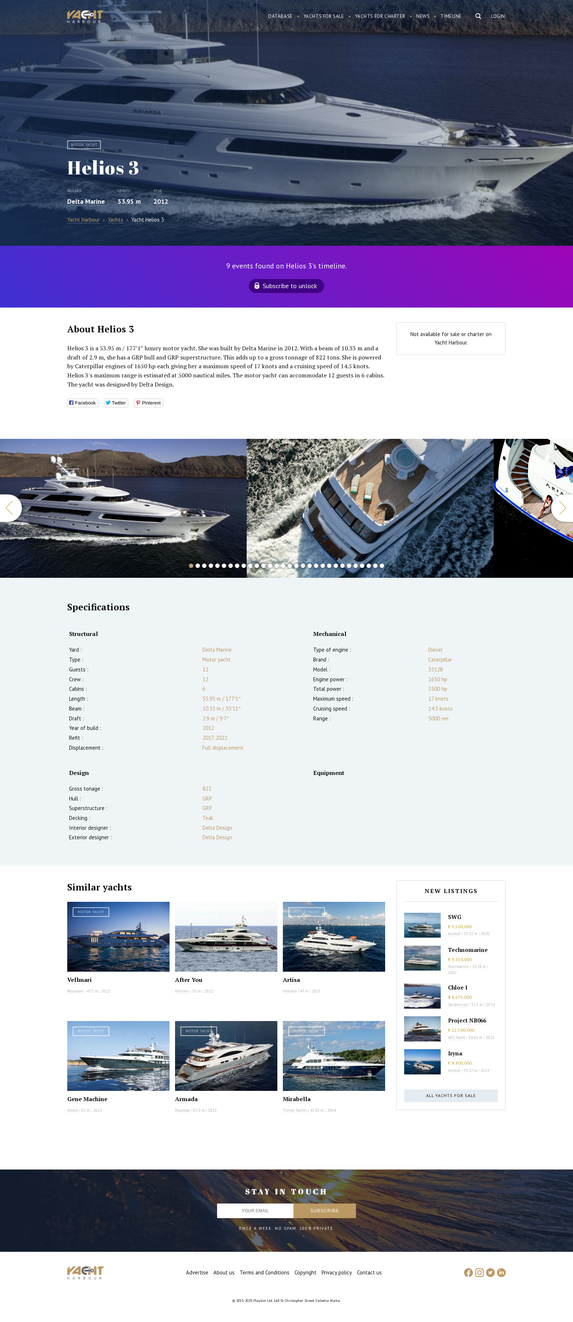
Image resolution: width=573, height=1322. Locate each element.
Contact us (369, 1272)
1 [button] (191, 566)
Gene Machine (87, 1099)
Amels (72, 1110)
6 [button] (224, 566)
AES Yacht (456, 1037)
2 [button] (198, 566)
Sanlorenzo (458, 1004)
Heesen (182, 991)
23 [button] (336, 566)
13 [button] (270, 566)
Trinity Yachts (295, 1110)
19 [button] (309, 566)
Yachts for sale (324, 16)
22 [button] (329, 566)
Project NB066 (467, 1020)
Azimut (454, 933)
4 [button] (211, 566)
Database (280, 16)
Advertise (197, 1272)
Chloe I (457, 987)
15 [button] (283, 566)
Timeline (451, 16)
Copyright (305, 1272)
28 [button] (369, 566)
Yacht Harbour (85, 17)
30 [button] (382, 566)
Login (498, 16)
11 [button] (257, 566)
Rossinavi (75, 991)
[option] (370, 508)
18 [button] (303, 566)
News (422, 16)
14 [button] (276, 566)
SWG (454, 916)
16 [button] (290, 566)
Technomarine (468, 949)
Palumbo (182, 1110)
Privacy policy (337, 1272)
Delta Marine (86, 201)
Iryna (455, 1053)
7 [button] (230, 566)
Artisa (291, 980)
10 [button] (250, 566)
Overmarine (459, 966)
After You (188, 980)
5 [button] (217, 566)
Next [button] (562, 508)
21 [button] (322, 566)
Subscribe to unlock (290, 286)
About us (224, 1272)
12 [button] (263, 566)
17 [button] (296, 566)
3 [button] (204, 566)
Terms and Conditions (264, 1272)
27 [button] (362, 566)
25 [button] (349, 566)
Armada (186, 1099)
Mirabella (297, 1099)
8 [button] (237, 566)
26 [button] (355, 566)
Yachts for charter (380, 16)
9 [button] (244, 566)
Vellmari (79, 980)
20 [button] (316, 566)
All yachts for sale (451, 1095)
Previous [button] (11, 508)
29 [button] (375, 566)
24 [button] (342, 566)
